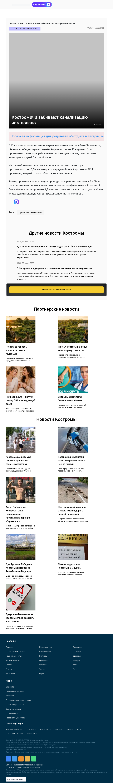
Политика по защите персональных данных (23, 767)
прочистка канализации (30, 212)
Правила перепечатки (15, 705)
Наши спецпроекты (13, 656)
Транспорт (10, 647)
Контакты (10, 696)
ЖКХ (22, 23)
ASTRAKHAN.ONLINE (14, 729)
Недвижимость (45, 647)
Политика (77, 652)
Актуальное (10, 674)
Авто (75, 665)
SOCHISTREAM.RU (74, 729)
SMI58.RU (59, 729)
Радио (41, 674)
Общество (43, 665)
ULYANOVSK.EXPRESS (14, 734)
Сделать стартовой (13, 709)
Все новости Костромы (27, 28)
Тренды (42, 669)
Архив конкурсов (13, 660)
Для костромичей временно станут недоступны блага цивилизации (54, 246)
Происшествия (45, 652)
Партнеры (43, 656)
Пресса (9, 665)
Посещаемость (12, 713)
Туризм (9, 669)
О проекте (10, 687)
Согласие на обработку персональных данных (24, 765)
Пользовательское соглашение (18, 700)
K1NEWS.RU (31, 729)
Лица (75, 669)
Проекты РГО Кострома (15, 652)
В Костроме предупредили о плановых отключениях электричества (55, 268)
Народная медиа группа (15, 718)
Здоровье (76, 656)
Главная (12, 23)
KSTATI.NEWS (45, 729)
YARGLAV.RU (32, 734)
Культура (76, 660)
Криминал (43, 660)
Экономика (77, 647)
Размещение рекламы (15, 691)
